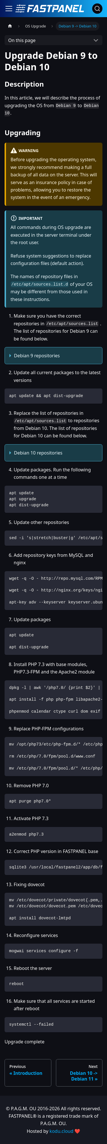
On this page (22, 40)
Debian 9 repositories (37, 355)
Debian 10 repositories (38, 453)
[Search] (97, 8)
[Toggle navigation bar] (9, 8)
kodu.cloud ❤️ (65, 1131)
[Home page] (10, 26)
